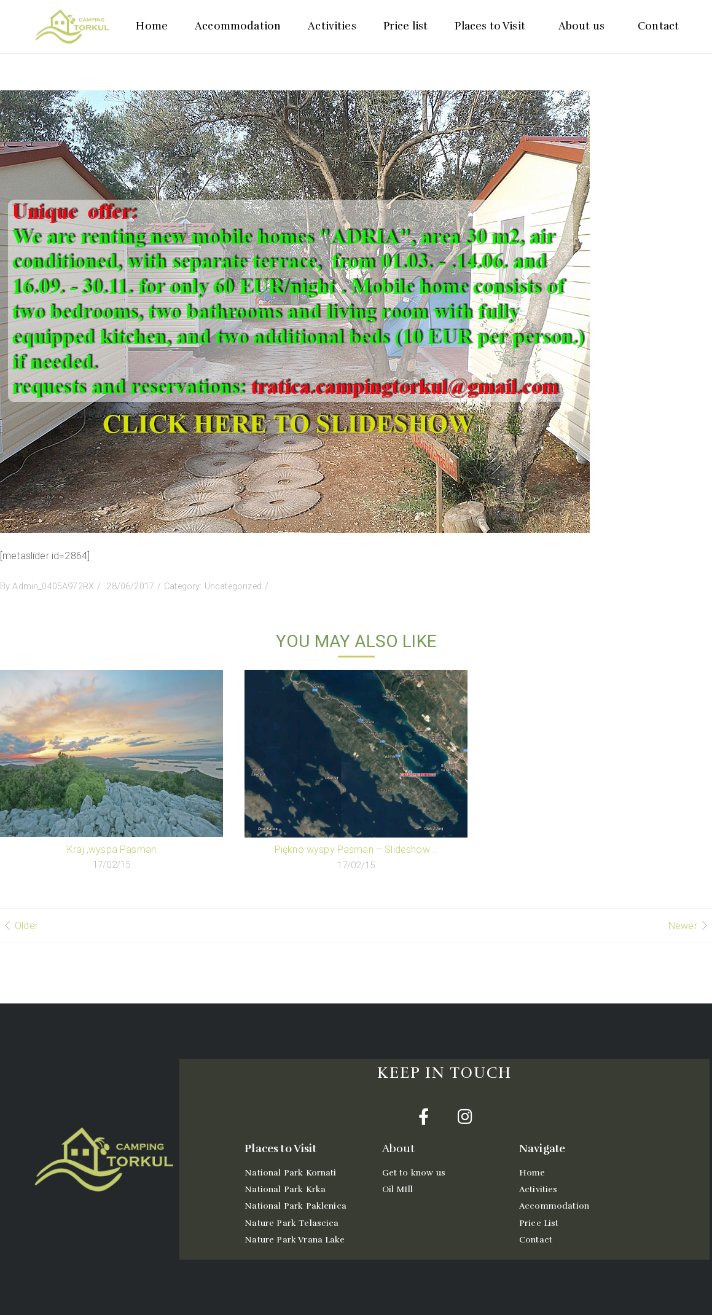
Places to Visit (493, 26)
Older (26, 926)
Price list (405, 26)
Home (152, 26)
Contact (658, 26)
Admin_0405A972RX (53, 586)
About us (584, 26)
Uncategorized (233, 586)
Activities (332, 26)
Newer (682, 926)
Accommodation (238, 26)
